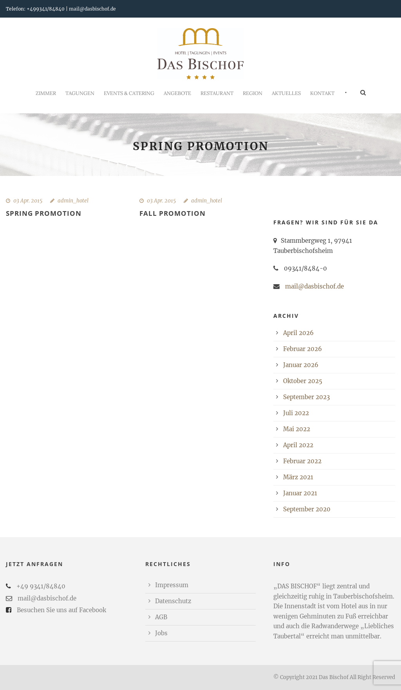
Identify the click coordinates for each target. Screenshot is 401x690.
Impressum (171, 585)
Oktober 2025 (302, 381)
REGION (252, 93)
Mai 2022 (296, 429)
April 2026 (298, 333)
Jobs (161, 633)
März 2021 (298, 477)
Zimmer (46, 93)
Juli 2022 (296, 413)
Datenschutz (173, 601)
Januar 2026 (300, 365)
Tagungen (79, 93)
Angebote (177, 93)
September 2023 (306, 397)
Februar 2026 (302, 349)
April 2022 (298, 445)
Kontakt (322, 93)
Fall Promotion (172, 213)
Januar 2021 (300, 493)
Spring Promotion (43, 213)
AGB (161, 617)
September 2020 (307, 509)
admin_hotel (73, 200)
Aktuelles (286, 93)
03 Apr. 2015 (27, 200)
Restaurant (216, 93)
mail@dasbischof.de (92, 9)
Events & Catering (129, 93)
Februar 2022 (302, 461)
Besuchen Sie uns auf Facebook (61, 610)
